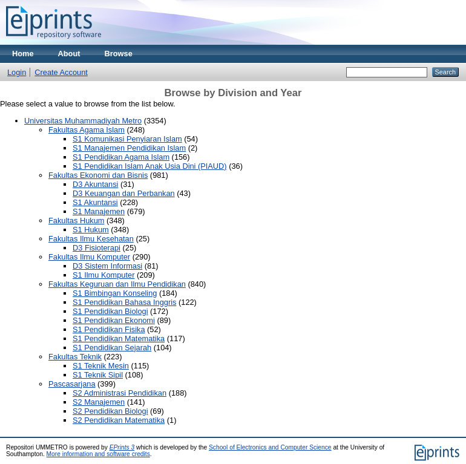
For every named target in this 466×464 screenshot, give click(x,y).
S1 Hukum (91, 229)
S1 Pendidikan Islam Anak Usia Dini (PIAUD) (150, 166)
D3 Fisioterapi (96, 247)
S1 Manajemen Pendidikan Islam (129, 147)
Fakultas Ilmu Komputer (89, 256)
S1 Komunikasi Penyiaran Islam (127, 138)
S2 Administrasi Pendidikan (119, 392)
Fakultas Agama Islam (86, 129)
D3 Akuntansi (95, 184)
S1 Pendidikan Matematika (119, 338)
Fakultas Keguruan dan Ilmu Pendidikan (117, 284)
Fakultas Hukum (76, 220)
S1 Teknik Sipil (98, 374)
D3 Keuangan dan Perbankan (124, 193)
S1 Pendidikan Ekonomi (114, 320)
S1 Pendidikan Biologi (110, 311)
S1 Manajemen (99, 211)
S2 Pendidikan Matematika (119, 420)
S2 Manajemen (99, 402)
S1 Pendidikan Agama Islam (121, 157)
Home (23, 53)
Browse (119, 53)
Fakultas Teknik (75, 356)
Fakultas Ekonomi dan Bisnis (98, 175)
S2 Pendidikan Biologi (110, 411)
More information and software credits (98, 454)
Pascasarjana (72, 383)
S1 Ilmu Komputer (103, 274)
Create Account (61, 72)
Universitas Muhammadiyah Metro (83, 120)
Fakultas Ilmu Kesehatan (91, 238)
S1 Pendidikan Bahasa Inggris (124, 302)
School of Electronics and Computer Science (270, 447)
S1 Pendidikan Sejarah (112, 347)
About (69, 53)
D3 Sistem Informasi (107, 265)
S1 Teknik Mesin (101, 365)
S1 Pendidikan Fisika (109, 329)
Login (16, 72)
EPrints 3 (122, 447)
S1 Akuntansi (95, 202)
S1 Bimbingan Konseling (115, 293)
